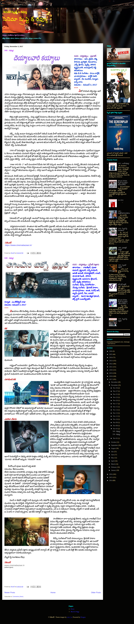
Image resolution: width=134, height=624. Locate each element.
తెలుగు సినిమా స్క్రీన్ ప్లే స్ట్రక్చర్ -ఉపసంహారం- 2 (123, 301)
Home (52, 592)
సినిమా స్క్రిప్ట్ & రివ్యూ (15, 12)
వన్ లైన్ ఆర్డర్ (122, 284)
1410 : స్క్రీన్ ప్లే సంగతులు (122, 229)
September (114, 445)
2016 (111, 474)
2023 (111, 361)
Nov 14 (115, 410)
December (114, 382)
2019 (111, 373)
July (112, 451)
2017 (111, 379)
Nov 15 (115, 407)
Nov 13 (115, 413)
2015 (111, 477)
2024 (111, 357)
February (114, 467)
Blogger (83, 617)
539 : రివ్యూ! (9, 258)
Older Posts (96, 592)
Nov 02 (115, 438)
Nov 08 (115, 425)
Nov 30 (115, 388)
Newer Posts (9, 592)
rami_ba (69, 617)
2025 (111, 354)
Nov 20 (115, 400)
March (113, 464)
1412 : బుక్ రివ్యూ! (123, 163)
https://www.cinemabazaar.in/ (18, 245)
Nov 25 (115, 394)
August (113, 448)
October (114, 442)
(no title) (120, 200)
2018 (111, 376)
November (114, 385)
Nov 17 (115, 404)
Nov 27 (115, 391)
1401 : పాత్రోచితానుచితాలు (124, 212)
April (113, 461)
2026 (111, 351)
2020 (111, 370)
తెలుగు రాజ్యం (75, 611)
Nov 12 (115, 416)
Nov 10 (115, 419)
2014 (111, 480)
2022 (111, 364)
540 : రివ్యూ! (9, 50)
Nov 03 (115, 429)
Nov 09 (115, 422)
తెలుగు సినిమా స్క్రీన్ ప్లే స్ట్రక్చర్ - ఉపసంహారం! (123, 182)
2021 (111, 367)
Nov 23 (115, 397)
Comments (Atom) (18, 596)
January (113, 470)
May (112, 458)
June (112, 455)
